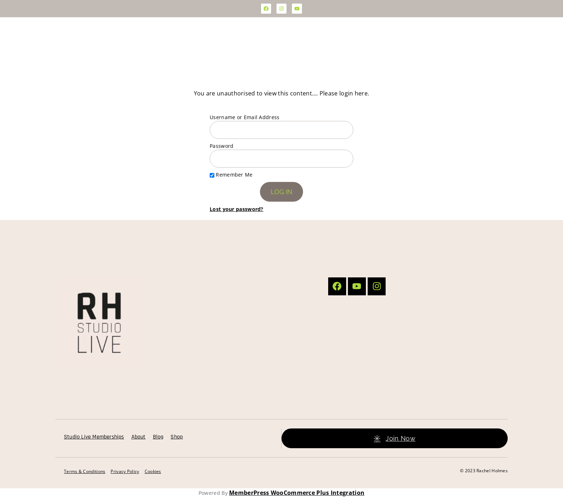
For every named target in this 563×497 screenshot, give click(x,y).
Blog (158, 437)
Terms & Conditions (84, 471)
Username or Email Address (245, 117)
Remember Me (231, 174)
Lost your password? (237, 209)
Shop (177, 437)
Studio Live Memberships (94, 437)
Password (221, 145)
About (138, 437)
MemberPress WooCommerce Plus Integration (296, 493)
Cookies (153, 471)
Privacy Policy (125, 471)
